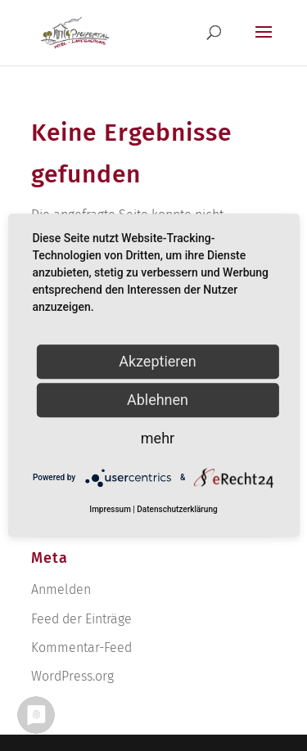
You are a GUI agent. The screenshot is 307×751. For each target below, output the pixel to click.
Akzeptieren (157, 361)
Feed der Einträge (81, 619)
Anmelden (61, 589)
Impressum (110, 510)
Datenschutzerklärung (177, 510)
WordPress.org (72, 676)
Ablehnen (157, 399)
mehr (157, 438)
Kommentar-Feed (81, 647)
